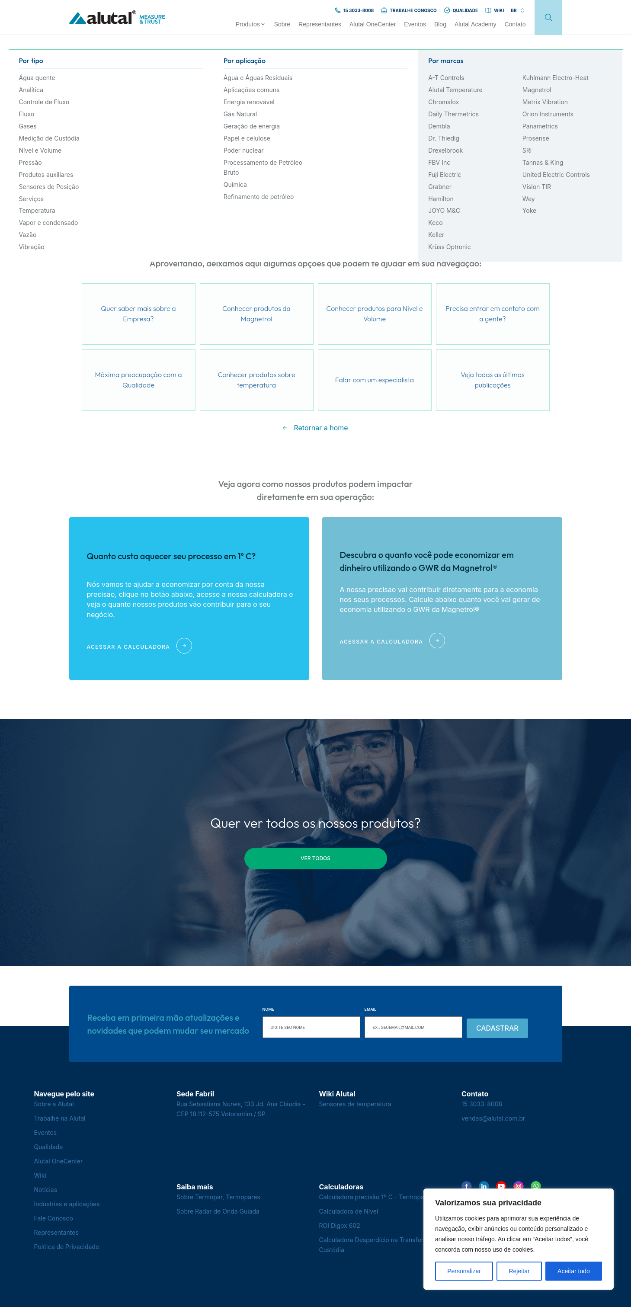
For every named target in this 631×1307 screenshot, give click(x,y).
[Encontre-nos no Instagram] (518, 1186)
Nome (268, 1009)
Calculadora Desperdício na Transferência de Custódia (383, 1244)
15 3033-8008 (481, 1104)
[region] (518, 1239)
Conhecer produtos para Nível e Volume (374, 313)
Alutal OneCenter (58, 1161)
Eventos (45, 1132)
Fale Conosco (53, 1218)
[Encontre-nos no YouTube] (501, 1186)
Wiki (40, 1175)
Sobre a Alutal (54, 1104)
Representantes (56, 1232)
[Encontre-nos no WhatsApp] (536, 1186)
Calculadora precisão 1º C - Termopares (376, 1197)
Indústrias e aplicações (67, 1204)
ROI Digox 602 (339, 1225)
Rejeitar (519, 1271)
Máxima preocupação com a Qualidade (138, 379)
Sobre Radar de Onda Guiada (217, 1211)
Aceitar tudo (573, 1271)
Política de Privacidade (66, 1246)
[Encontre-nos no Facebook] (466, 1186)
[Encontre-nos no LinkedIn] (484, 1186)
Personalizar (464, 1271)
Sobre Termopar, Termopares (218, 1197)
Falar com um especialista (374, 379)
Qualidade (48, 1146)
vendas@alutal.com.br (493, 1118)
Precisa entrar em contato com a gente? (492, 313)
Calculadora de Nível (348, 1211)
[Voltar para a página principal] (117, 17)
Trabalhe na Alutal (60, 1118)
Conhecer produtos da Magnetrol (256, 313)
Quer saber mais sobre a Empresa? (138, 313)
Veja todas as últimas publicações (493, 379)
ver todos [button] (315, 858)
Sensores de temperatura (355, 1104)
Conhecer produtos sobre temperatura (256, 379)
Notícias (46, 1189)
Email (371, 1009)
